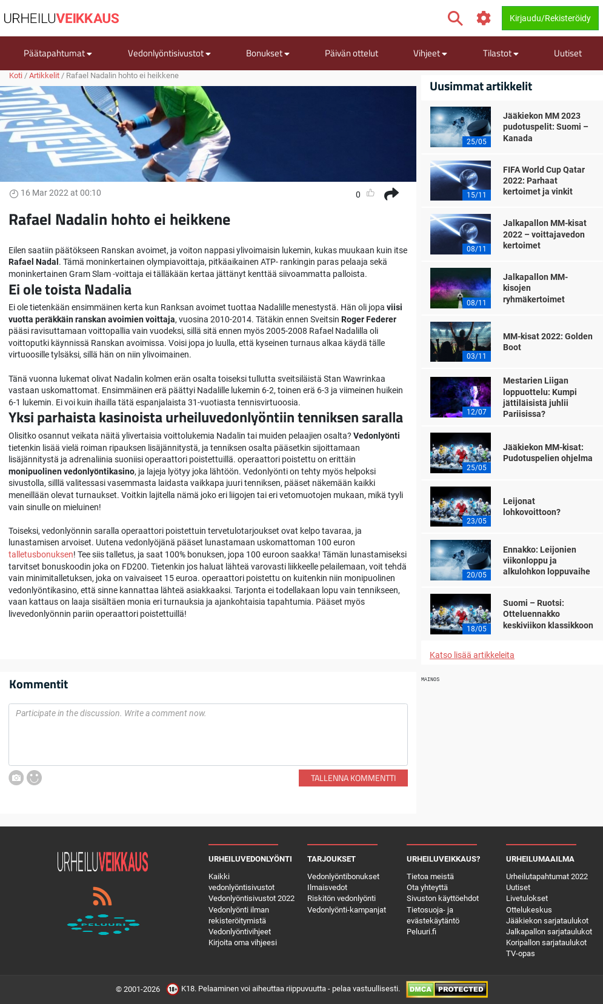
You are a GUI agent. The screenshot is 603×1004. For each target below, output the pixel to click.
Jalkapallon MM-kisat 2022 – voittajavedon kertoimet (545, 234)
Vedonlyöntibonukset (343, 876)
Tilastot (501, 53)
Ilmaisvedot (327, 887)
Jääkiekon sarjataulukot (547, 920)
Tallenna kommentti (353, 777)
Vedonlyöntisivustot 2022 (251, 898)
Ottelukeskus (529, 909)
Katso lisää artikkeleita (472, 655)
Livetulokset (527, 898)
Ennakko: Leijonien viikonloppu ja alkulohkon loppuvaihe (546, 560)
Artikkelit (44, 75)
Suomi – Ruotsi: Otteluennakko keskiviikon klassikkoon (548, 614)
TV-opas (520, 953)
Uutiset (568, 53)
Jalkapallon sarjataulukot (549, 931)
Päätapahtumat (58, 53)
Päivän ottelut (351, 53)
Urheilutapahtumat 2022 (547, 876)
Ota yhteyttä (427, 887)
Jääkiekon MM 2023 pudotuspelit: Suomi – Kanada (545, 126)
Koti (15, 75)
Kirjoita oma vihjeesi (242, 942)
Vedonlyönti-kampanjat (346, 909)
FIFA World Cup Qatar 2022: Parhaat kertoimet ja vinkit (544, 180)
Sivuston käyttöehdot (443, 898)
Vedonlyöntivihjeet (239, 931)
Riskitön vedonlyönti (341, 898)
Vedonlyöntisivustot (169, 53)
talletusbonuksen (40, 554)
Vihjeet (430, 53)
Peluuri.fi (421, 931)
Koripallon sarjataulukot (546, 942)
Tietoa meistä (430, 876)
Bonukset (268, 53)
